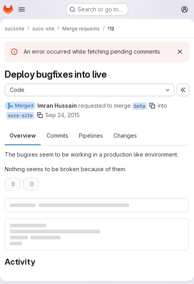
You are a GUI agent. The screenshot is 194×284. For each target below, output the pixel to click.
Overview (22, 135)
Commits (57, 135)
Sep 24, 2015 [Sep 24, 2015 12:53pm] (62, 115)
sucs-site (20, 115)
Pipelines (91, 135)
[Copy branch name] (152, 105)
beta (139, 106)
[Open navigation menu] (21, 9)
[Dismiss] (180, 51)
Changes (125, 135)
